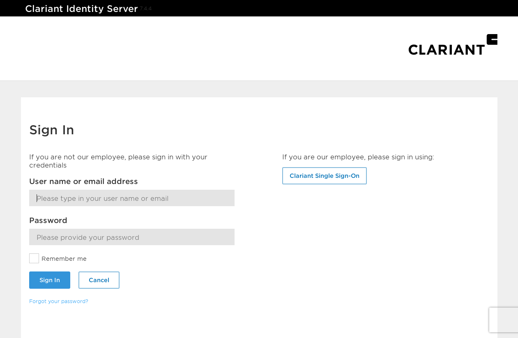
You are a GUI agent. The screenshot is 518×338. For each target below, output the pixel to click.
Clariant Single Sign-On (324, 175)
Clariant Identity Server (81, 8)
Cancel (99, 279)
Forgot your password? (58, 301)
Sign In (49, 279)
